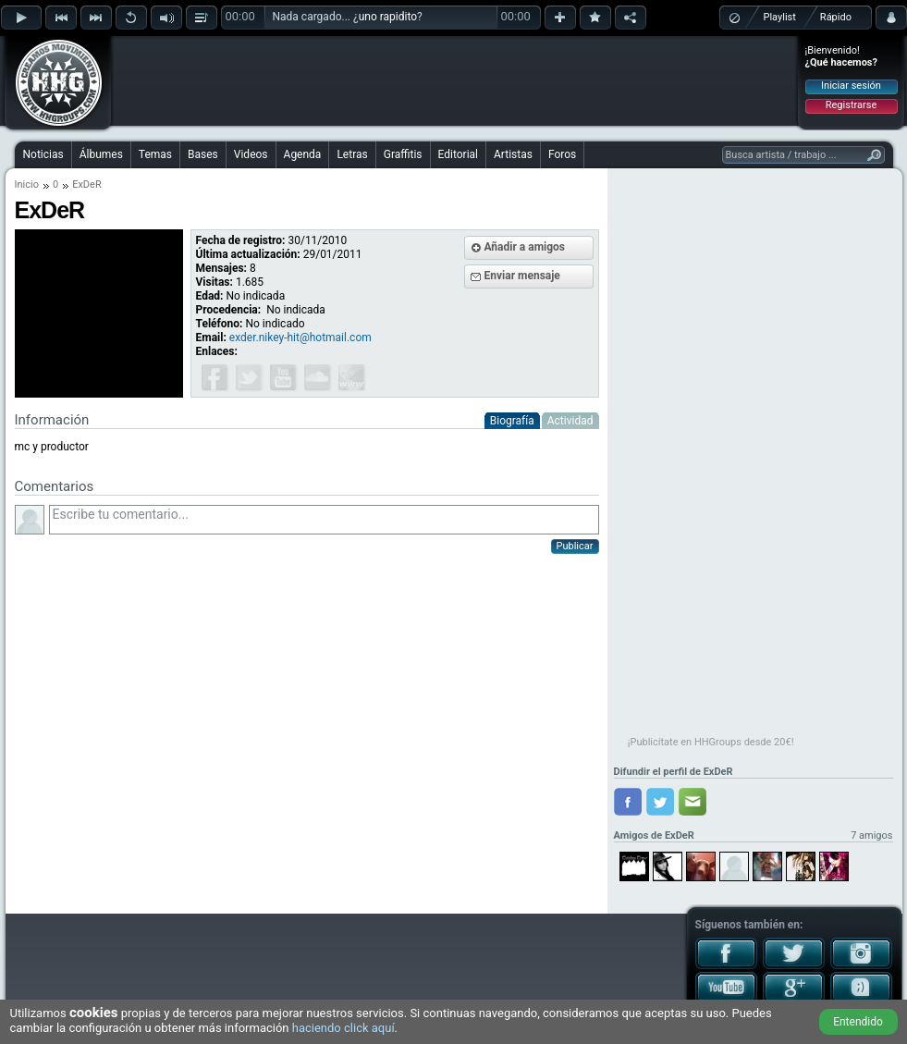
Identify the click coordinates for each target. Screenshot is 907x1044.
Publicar (575, 546)
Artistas (513, 154)
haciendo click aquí (343, 1028)
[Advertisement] (454, 80)
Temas (155, 154)
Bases (203, 154)
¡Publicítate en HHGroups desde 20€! (711, 742)
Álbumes (101, 154)
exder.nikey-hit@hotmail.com (300, 337)
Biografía (512, 420)
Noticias (43, 154)
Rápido (836, 17)
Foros (562, 154)
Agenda (303, 154)
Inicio (27, 184)
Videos (251, 154)
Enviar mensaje (522, 275)
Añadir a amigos (525, 246)
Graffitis (403, 154)
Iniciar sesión (851, 86)
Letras (352, 154)
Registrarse (851, 105)
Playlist (780, 17)
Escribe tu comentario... (324, 519)
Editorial (458, 154)
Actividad (570, 420)
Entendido (858, 1021)
